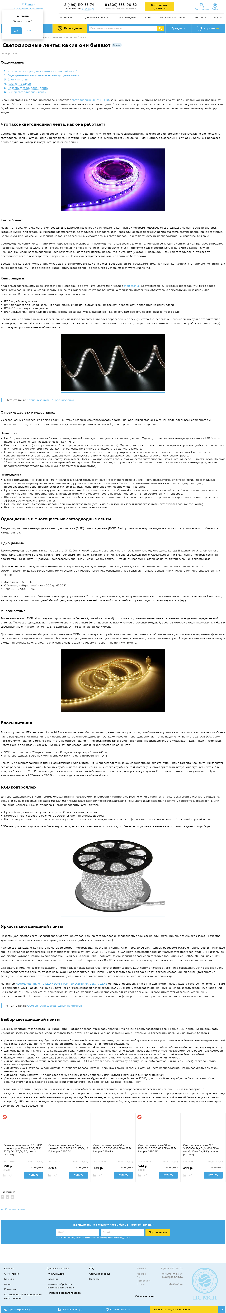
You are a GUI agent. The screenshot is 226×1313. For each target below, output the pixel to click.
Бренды (9, 1279)
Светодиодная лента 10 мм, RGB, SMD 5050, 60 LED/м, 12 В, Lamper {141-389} (157, 1148)
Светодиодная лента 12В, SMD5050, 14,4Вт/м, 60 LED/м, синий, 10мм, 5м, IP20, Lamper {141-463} (201, 1150)
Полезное (52, 1279)
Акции (147, 17)
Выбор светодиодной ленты (27, 92)
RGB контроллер (19, 83)
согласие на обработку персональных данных (107, 1238)
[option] (23, 1147)
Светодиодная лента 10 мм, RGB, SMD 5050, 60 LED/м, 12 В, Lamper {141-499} (112, 1148)
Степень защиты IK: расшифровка (50, 400)
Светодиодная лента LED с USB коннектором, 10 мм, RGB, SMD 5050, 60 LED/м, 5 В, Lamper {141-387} (22, 1150)
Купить (34, 1174)
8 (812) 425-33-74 (172, 1277)
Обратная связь (144, 1296)
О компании (66, 17)
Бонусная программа (173, 17)
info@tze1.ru (175, 1284)
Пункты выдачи (127, 17)
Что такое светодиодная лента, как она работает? (42, 71)
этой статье (132, 285)
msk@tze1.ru (88, 9)
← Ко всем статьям (13, 1209)
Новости (94, 1279)
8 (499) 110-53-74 (79, 5)
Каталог (9, 1268)
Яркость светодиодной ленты (28, 87)
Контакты (200, 17)
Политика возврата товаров (64, 1292)
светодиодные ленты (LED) (90, 100)
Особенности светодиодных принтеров (54, 1005)
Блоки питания (18, 79)
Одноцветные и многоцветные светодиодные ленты (43, 75)
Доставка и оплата (96, 17)
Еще (216, 17)
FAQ (91, 1268)
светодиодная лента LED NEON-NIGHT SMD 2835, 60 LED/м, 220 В (61, 983)
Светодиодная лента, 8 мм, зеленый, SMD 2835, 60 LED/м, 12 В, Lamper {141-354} (68, 1148)
